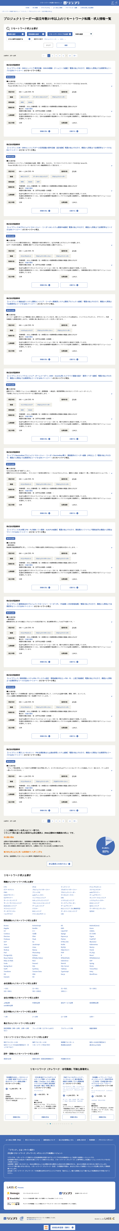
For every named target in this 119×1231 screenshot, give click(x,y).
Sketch (63, 963)
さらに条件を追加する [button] (19, 39)
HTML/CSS (65, 942)
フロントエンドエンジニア (41, 903)
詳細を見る (45, 131)
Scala (5, 963)
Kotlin (63, 944)
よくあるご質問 (57, 8)
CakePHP (64, 931)
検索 (66, 45)
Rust (34, 960)
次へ (74, 55)
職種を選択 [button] (16, 34)
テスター (35, 908)
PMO (5, 892)
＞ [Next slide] (71, 1124)
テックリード (65, 887)
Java (5, 944)
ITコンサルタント (26, 256)
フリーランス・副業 (71, 8)
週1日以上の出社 (95, 1045)
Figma (92, 936)
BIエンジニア (25, 97)
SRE (62, 898)
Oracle (92, 950)
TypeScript (65, 971)
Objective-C (65, 950)
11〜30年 (64, 1017)
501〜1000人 (36, 991)
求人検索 (35, 8)
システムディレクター (97, 900)
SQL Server (65, 966)
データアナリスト (10, 911)
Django (63, 933)
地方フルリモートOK (11, 1042)
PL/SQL (92, 952)
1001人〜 (64, 991)
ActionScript (36, 925)
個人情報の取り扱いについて (34, 1219)
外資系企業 (36, 1003)
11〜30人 (35, 988)
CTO (5, 887)
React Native (8, 958)
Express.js (64, 936)
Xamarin (6, 977)
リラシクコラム (45, 8)
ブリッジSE (36, 892)
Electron (7, 936)
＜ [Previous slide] (47, 1124)
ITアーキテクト (9, 889)
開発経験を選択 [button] (36, 34)
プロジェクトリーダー (51, 39)
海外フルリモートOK (39, 1042)
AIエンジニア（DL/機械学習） (71, 908)
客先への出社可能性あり (98, 1042)
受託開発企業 (94, 1003)
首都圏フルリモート (67, 1042)
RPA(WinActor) (95, 958)
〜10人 (6, 988)
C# (5, 931)
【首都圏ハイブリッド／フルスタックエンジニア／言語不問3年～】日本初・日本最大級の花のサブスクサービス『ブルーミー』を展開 (102, 1081)
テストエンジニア (10, 908)
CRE (62, 914)
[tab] (50, 1123)
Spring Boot (8, 966)
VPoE (34, 887)
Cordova (7, 933)
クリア (48, 45)
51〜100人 (93, 988)
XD (33, 977)
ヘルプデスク (8, 914)
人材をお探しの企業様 (86, 8)
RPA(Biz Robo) (37, 958)
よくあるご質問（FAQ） (14, 1140)
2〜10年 (35, 1017)
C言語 (34, 933)
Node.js (6, 950)
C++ (33, 931)
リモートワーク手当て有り (41, 1045)
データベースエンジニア (40, 97)
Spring (92, 963)
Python (34, 955)
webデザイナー (95, 892)
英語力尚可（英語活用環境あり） (43, 1059)
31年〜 (63, 39)
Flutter (63, 939)
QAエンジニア (94, 906)
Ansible (34, 928)
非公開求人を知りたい (59, 864)
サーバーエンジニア (10, 900)
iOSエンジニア (94, 903)
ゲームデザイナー (95, 895)
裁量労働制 (29, 109)
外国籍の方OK (65, 1059)
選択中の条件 (38, 39)
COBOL (92, 931)
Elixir (34, 936)
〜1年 (6, 1017)
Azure (30, 102)
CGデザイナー (8, 898)
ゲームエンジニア (38, 906)
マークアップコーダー (68, 903)
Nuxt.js (34, 950)
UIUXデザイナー (9, 895)
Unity (91, 971)
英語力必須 (7, 1059)
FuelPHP (93, 939)
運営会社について (49, 1140)
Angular (6, 928)
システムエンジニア (27, 330)
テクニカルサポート (39, 914)
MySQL (63, 947)
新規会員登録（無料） (63, 1227)
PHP (62, 952)
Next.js (92, 947)
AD (62, 925)
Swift (5, 969)
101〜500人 (8, 991)
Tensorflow (94, 969)
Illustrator (93, 942)
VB (5, 974)
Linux (34, 947)
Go (33, 942)
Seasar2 (35, 963)
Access (6, 925)
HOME (27, 8)
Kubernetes (94, 944)
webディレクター (38, 895)
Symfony (35, 969)
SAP (91, 960)
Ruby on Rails (8, 960)
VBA (33, 974)
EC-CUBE (93, 933)
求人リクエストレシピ (32, 1140)
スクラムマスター (95, 889)
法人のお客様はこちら (66, 1140)
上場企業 (7, 1003)
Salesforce (64, 960)
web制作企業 (8, 1005)
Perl (5, 952)
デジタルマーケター (67, 895)
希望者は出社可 (66, 1045)
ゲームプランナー (67, 906)
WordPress (93, 974)
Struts (92, 966)
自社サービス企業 (67, 1003)
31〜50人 (64, 988)
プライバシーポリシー (105, 1140)
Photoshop (36, 952)
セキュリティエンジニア (40, 900)
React (92, 955)
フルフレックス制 (67, 1028)
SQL (33, 966)
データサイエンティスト (98, 908)
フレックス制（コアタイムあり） (43, 1028)
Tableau (64, 969)
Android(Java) (94, 925)
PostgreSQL (8, 955)
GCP (38, 182)
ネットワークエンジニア (98, 898)
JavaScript (36, 944)
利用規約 (92, 1140)
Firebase (7, 939)
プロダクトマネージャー (61, 781)
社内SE (92, 911)
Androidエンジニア (10, 906)
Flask (34, 939)
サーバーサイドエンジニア (13, 903)
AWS (22, 102)
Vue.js (63, 974)
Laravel (6, 947)
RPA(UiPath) (65, 958)
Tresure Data (37, 971)
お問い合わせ (81, 1140)
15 (70, 55)
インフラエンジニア (27, 405)
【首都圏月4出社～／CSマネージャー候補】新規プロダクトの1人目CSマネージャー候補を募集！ (17, 1079)
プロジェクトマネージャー (43, 256)
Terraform (7, 971)
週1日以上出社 (10, 77)
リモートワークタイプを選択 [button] (60, 34)
